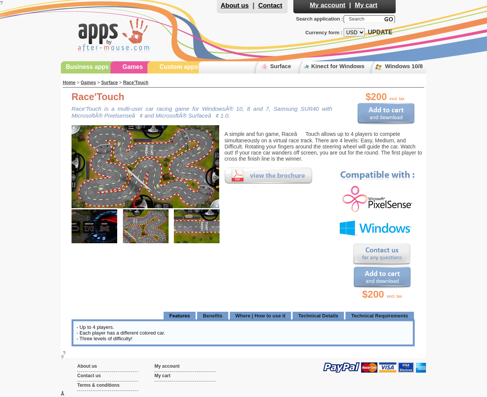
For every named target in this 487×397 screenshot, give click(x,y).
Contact (270, 5)
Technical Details (318, 316)
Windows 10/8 (404, 66)
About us (235, 5)
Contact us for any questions (382, 254)
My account (327, 5)
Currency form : (323, 32)
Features (179, 316)
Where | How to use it (260, 316)
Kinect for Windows (337, 66)
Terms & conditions (98, 385)
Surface (280, 66)
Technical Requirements (379, 316)
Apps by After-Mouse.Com (114, 34)
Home (69, 82)
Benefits (212, 316)
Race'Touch (135, 82)
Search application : (319, 19)
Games (133, 67)
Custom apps (178, 67)
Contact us (89, 375)
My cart (366, 5)
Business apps (87, 67)
